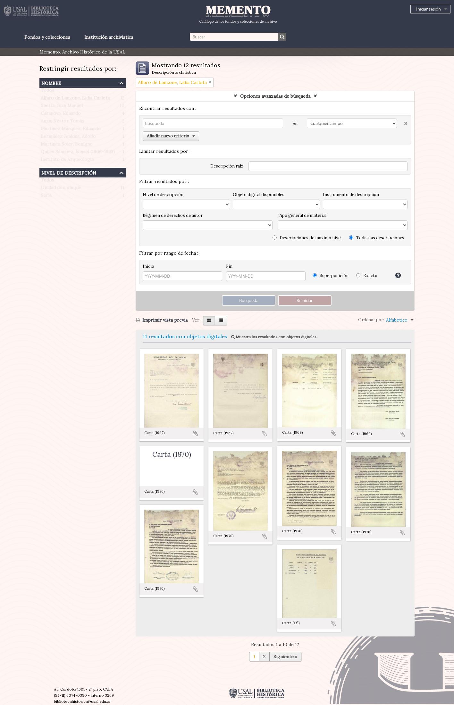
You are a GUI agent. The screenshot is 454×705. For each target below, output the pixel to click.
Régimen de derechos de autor (173, 215)
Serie (46, 197)
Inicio (148, 266)
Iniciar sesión (428, 9)
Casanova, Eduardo (61, 115)
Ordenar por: (371, 320)
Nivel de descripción (68, 172)
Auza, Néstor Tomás (62, 122)
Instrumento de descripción (351, 194)
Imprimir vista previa (162, 320)
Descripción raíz (226, 166)
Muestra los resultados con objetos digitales (273, 336)
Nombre (51, 82)
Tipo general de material (302, 215)
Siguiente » (285, 657)
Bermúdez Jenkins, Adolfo (68, 138)
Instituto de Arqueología (67, 161)
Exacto (366, 275)
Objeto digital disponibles (258, 194)
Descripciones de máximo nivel (307, 238)
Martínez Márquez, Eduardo (71, 130)
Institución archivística (108, 37)
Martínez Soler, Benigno (67, 145)
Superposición (331, 275)
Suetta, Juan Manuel (62, 107)
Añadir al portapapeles (195, 433)
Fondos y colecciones (47, 37)
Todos (47, 91)
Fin (229, 266)
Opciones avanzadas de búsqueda (275, 96)
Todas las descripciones (376, 238)
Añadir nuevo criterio (171, 136)
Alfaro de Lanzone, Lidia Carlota (75, 99)
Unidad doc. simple (61, 189)
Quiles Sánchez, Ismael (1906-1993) (78, 153)
